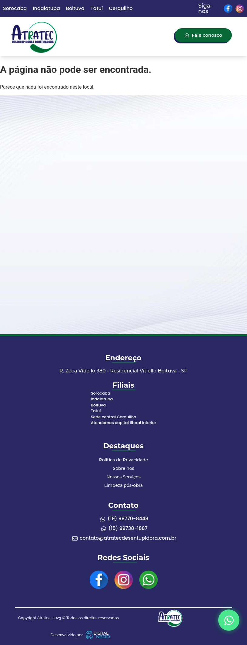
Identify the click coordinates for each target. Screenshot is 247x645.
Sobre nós (123, 468)
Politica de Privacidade (123, 460)
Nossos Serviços (123, 477)
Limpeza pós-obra (123, 485)
